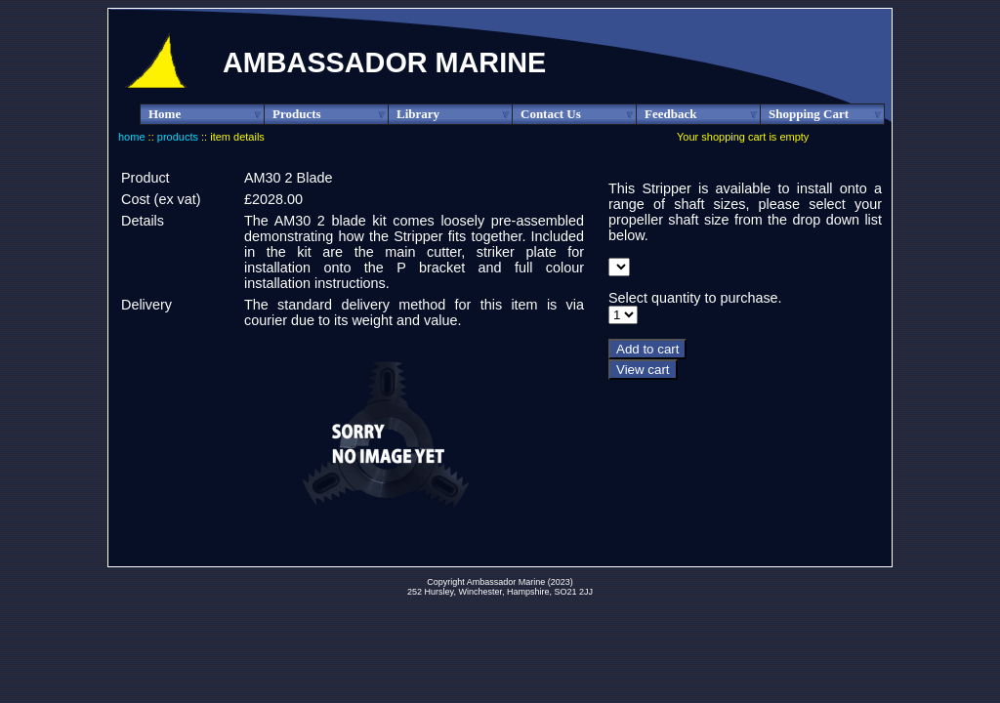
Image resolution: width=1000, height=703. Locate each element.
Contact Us (579, 114)
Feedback (703, 114)
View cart (643, 369)
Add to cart (647, 349)
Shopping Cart (827, 114)
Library (454, 114)
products (177, 137)
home (132, 137)
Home (206, 114)
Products (330, 114)
